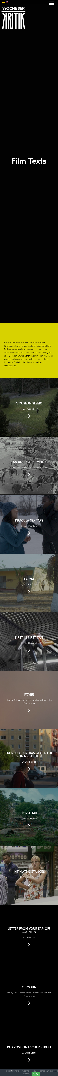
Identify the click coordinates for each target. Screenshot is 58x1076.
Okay (35, 1074)
